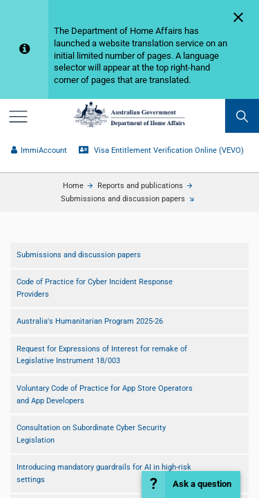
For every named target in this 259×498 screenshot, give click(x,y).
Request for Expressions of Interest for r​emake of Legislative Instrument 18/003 (102, 355)
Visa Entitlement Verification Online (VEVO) (161, 150)
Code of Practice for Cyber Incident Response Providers (95, 288)
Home (73, 185)
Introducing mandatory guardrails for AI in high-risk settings (104, 473)
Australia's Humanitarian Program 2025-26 (90, 321)
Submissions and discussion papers (123, 198)
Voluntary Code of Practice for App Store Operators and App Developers (105, 394)
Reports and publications (140, 185)
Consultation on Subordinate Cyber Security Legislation (91, 434)
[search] (242, 116)
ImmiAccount (38, 150)
